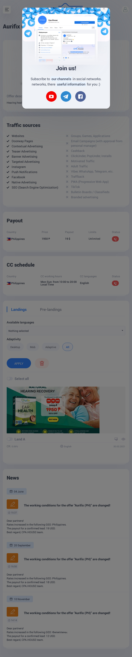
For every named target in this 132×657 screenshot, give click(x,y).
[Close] (104, 8)
